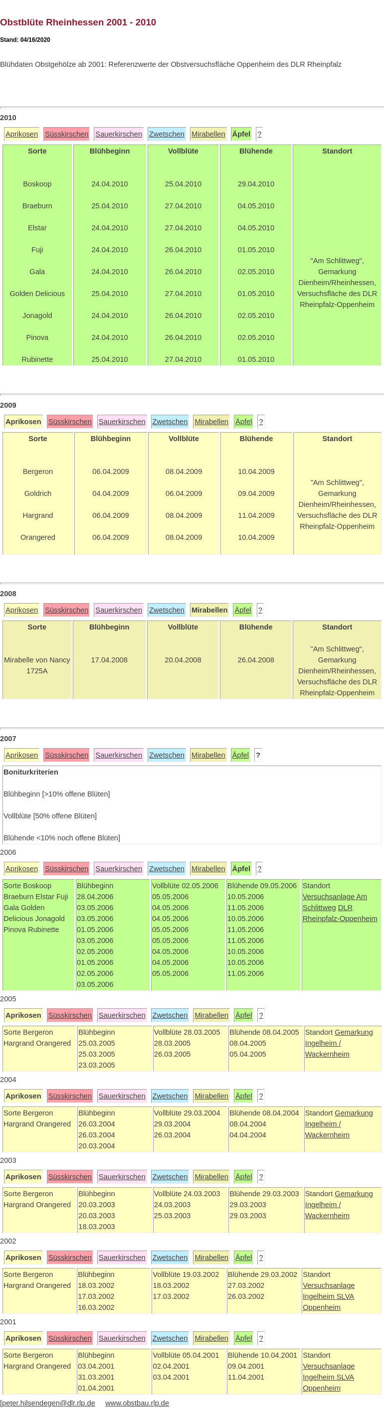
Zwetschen (167, 134)
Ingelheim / (323, 1043)
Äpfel (243, 422)
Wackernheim (327, 1054)
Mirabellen (208, 134)
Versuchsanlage (330, 897)
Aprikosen (21, 134)
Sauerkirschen (118, 134)
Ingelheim (320, 1296)
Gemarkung (354, 1032)
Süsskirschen (66, 134)
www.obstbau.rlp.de (137, 1403)
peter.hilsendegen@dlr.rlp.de (48, 1403)
